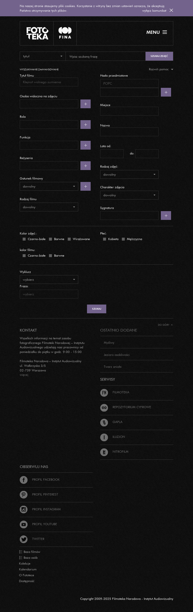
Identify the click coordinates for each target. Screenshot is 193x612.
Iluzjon (112, 437)
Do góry (165, 324)
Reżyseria (26, 158)
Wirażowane (81, 238)
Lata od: (105, 146)
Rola (23, 116)
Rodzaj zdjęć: (109, 166)
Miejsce (105, 105)
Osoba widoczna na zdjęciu (38, 96)
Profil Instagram (40, 509)
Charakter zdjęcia (112, 187)
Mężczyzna (134, 238)
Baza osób (28, 558)
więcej (24, 375)
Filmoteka (114, 392)
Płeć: (103, 233)
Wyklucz (25, 272)
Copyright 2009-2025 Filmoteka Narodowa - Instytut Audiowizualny (126, 599)
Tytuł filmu (27, 75)
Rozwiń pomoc (161, 69)
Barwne (58, 238)
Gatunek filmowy (31, 178)
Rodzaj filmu (28, 199)
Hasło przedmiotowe (114, 75)
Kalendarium (28, 569)
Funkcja (25, 137)
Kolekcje (24, 563)
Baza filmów (29, 552)
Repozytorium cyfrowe (125, 407)
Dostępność (26, 581)
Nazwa (105, 125)
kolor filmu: (27, 250)
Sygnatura (107, 208)
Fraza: (24, 286)
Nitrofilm (114, 451)
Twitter (32, 539)
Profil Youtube (38, 524)
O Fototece (26, 575)
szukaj (96, 308)
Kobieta (112, 238)
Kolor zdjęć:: (28, 233)
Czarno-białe (36, 238)
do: (132, 153)
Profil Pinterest (39, 494)
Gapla (111, 422)
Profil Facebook (40, 479)
